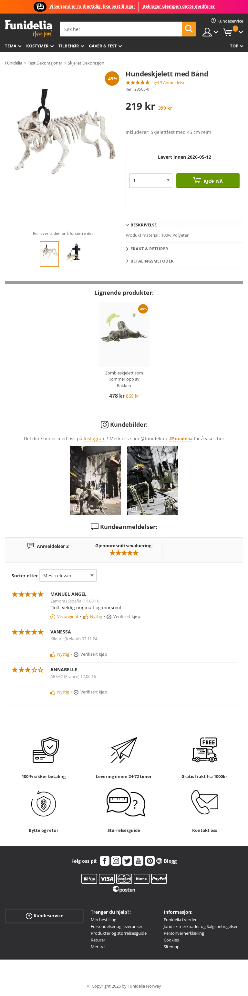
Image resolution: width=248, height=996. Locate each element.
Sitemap (172, 947)
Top (234, 46)
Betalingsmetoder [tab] (152, 261)
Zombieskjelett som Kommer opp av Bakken (124, 379)
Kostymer (37, 46)
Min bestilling (103, 919)
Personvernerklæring (184, 933)
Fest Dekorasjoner (44, 63)
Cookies (171, 940)
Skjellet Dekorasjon (86, 63)
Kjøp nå (212, 181)
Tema (10, 46)
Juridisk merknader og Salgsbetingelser (201, 926)
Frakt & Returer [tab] (149, 249)
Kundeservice (44, 915)
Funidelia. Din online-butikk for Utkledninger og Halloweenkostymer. (28, 28)
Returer (98, 940)
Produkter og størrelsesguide (119, 933)
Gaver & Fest (103, 46)
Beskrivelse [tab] (143, 225)
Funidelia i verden (181, 919)
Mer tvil (98, 947)
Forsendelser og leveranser (116, 926)
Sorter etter (25, 576)
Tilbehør (68, 46)
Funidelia (13, 63)
